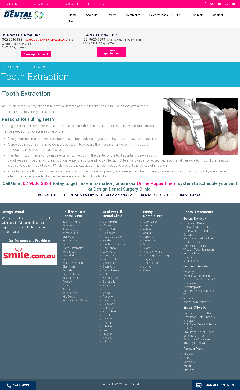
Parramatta (69, 244)
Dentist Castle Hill (69, 4)
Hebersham (110, 311)
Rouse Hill (68, 281)
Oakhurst (108, 307)
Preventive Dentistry (194, 245)
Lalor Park (109, 251)
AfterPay (188, 354)
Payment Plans (158, 15)
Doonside (108, 255)
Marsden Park (111, 277)
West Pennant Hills (73, 262)
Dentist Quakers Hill (43, 4)
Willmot (107, 341)
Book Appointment (216, 385)
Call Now (18, 385)
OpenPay (188, 369)
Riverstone (109, 285)
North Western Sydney (75, 300)
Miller (146, 244)
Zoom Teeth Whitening (196, 302)
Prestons (148, 270)
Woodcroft (109, 259)
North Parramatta (72, 247)
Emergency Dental (194, 223)
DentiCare (189, 361)
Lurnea (147, 266)
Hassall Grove (111, 270)
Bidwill (106, 315)
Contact (218, 15)
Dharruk (107, 322)
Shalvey (107, 337)
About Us (91, 15)
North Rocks (69, 240)
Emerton (108, 330)
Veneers (188, 298)
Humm (187, 365)
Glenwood (68, 236)
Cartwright (149, 236)
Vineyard (108, 292)
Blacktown (109, 232)
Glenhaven (68, 266)
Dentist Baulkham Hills (15, 4)
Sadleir (147, 232)
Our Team (198, 15)
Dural (65, 285)
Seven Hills (109, 300)
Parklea (107, 240)
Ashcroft (148, 229)
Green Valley (150, 221)
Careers (111, 15)
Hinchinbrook (151, 262)
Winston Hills (70, 232)
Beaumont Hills (71, 277)
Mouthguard (190, 260)
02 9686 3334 (37, 183)
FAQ (179, 15)
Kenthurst (68, 289)
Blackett (107, 319)
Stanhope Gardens (114, 244)
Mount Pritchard (152, 251)
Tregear (107, 334)
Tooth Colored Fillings (196, 230)
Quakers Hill (110, 221)
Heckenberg (150, 240)
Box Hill (107, 289)
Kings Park (109, 229)
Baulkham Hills (71, 221)
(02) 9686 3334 (13, 39)
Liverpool (148, 225)
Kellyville (67, 270)
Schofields (109, 281)
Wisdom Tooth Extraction (198, 249)
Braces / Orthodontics (196, 275)
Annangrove (69, 292)
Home (72, 15)
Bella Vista (68, 225)
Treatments (133, 15)
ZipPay (187, 358)
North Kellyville (71, 274)
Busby (147, 247)
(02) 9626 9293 (93, 39)
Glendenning (110, 262)
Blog (71, 21)
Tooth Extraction (193, 242)
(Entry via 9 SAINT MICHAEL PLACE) (47, 39)
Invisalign (188, 272)
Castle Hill (68, 255)
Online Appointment (157, 183)
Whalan (107, 326)
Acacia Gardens (112, 236)
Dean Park (109, 266)
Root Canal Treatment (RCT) (200, 238)
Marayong (109, 225)
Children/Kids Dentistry (196, 227)
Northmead (69, 251)
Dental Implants (192, 287)
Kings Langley (70, 229)
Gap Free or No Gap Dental (198, 313)
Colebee (107, 274)
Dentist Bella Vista (94, 4)
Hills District (69, 296)
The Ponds (109, 247)
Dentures (188, 234)
